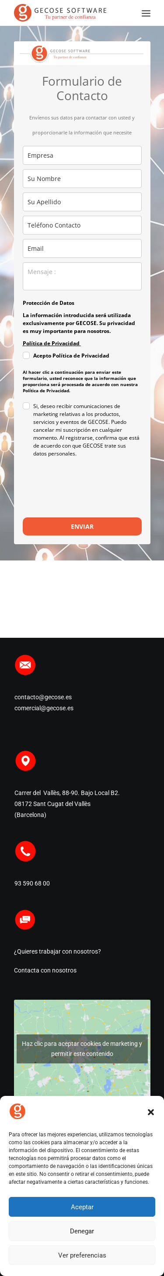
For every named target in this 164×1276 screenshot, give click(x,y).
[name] (82, 178)
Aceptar (82, 1207)
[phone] (82, 225)
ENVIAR (82, 526)
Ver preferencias (82, 1255)
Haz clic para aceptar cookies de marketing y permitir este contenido (82, 1048)
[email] (82, 248)
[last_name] (82, 201)
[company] (82, 155)
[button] (151, 1112)
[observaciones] (82, 276)
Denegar (82, 1231)
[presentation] (74, 487)
